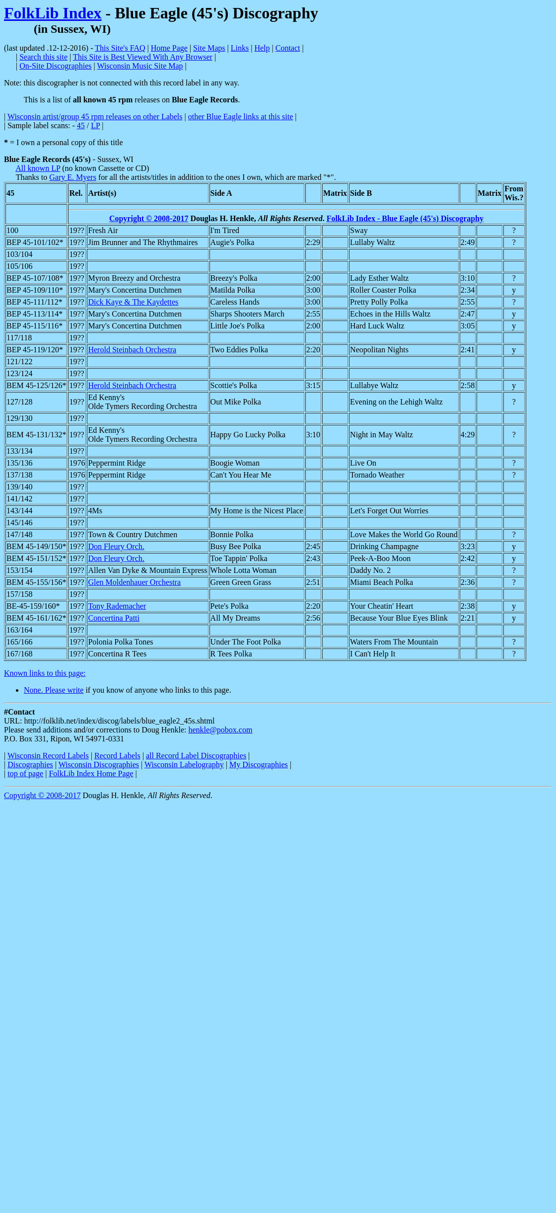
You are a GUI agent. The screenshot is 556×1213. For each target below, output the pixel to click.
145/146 (19, 522)
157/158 (19, 594)
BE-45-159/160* (33, 606)
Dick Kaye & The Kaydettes (133, 302)
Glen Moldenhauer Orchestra (134, 582)
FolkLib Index (53, 13)
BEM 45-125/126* (36, 385)
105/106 (19, 266)
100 (12, 230)
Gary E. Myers (72, 177)
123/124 (19, 373)
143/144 (19, 510)
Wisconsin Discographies (99, 764)
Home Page (169, 48)
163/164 (19, 630)
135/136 (19, 463)
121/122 (19, 361)
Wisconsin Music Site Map (140, 66)
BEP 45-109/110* (34, 290)
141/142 (19, 498)
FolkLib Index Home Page (91, 773)
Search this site (43, 57)
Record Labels (117, 755)
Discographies (30, 764)
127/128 (19, 402)
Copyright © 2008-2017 (149, 218)
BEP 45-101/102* (35, 242)
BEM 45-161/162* (36, 618)
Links (240, 48)
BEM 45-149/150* (36, 546)
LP (95, 125)
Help (262, 48)
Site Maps (209, 48)
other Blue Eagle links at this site (240, 116)
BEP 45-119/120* (34, 349)
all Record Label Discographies (196, 755)
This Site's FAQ (120, 48)
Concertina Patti (113, 618)
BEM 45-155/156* (36, 582)
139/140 (19, 487)
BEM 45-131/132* (36, 434)
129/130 (19, 418)
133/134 (19, 451)
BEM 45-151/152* (36, 558)
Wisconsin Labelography (184, 764)
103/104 (19, 254)
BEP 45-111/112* (34, 302)
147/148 (19, 534)
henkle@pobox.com (220, 730)
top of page (25, 773)
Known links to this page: (44, 673)
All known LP (37, 168)
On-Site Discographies (55, 66)
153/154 (19, 570)
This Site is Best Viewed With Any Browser (142, 57)
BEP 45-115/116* (34, 326)
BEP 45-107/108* (35, 278)
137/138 (19, 475)
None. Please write (53, 690)
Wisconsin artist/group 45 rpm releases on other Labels (95, 116)
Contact (288, 48)
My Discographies (258, 764)
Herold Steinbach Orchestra (132, 349)
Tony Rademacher (117, 606)
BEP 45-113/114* (34, 314)
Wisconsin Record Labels (48, 755)
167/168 (19, 653)
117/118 (19, 337)
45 (81, 125)
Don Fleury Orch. (116, 546)
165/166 (19, 642)
